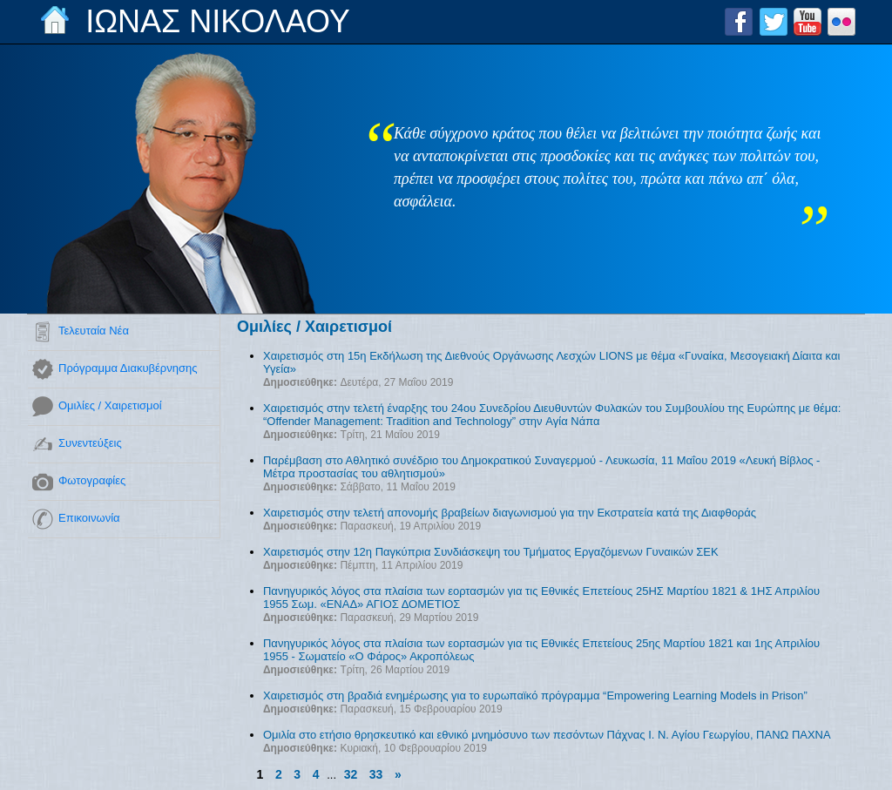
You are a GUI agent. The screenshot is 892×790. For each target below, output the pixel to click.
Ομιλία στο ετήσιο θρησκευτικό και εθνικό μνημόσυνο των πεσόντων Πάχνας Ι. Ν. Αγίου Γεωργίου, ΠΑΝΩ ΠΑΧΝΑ (547, 734)
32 (351, 774)
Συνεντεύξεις (90, 442)
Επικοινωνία (89, 517)
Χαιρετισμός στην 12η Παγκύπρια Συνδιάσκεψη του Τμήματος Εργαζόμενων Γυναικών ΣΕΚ (491, 551)
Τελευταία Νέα (93, 330)
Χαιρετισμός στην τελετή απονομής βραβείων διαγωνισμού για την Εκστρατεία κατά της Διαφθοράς (509, 512)
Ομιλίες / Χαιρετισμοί (110, 405)
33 (376, 774)
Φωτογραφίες (91, 480)
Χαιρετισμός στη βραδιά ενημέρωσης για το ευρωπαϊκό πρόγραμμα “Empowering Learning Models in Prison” (535, 695)
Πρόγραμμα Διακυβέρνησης (127, 368)
